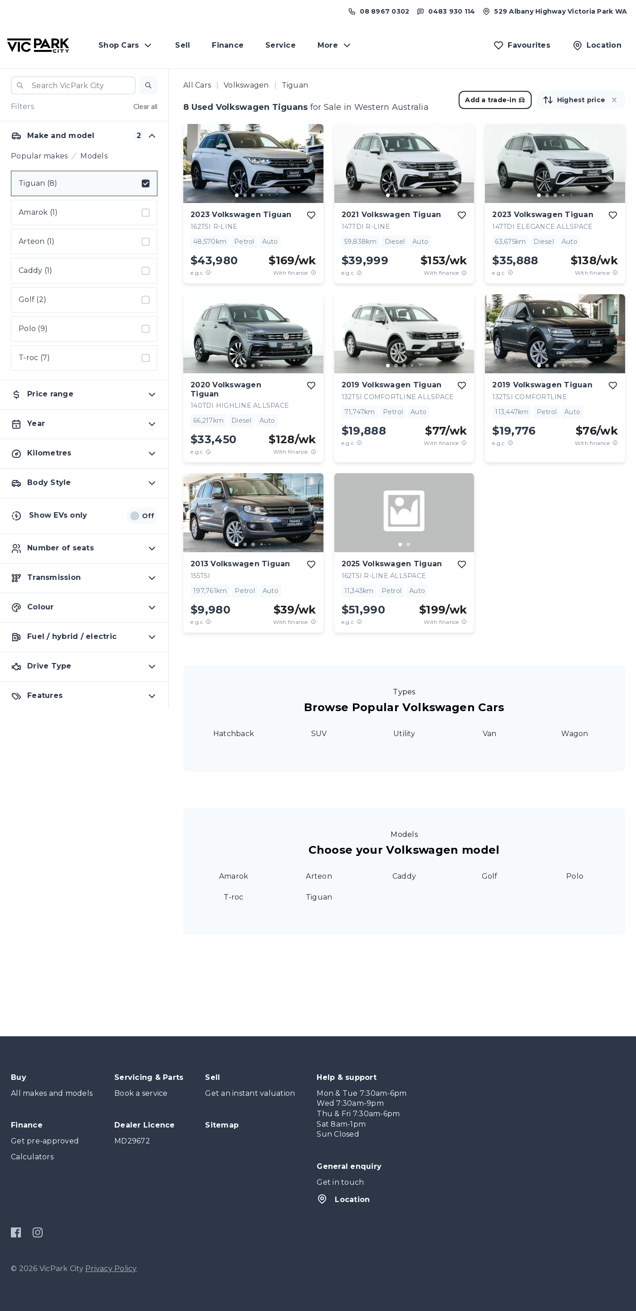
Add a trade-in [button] (495, 100)
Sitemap (222, 1125)
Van (490, 733)
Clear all (145, 107)
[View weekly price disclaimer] (313, 272)
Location (343, 1198)
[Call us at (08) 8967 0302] (378, 11)
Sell (182, 45)
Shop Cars (125, 45)
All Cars (197, 85)
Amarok (234, 876)
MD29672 (132, 1141)
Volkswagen (246, 85)
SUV (319, 733)
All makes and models (52, 1093)
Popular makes (39, 156)
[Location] (597, 45)
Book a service (141, 1093)
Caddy (404, 876)
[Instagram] (37, 1232)
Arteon (319, 876)
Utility (404, 733)
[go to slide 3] (253, 195)
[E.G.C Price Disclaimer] (208, 272)
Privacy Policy (111, 1268)
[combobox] (73, 85)
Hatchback (233, 733)
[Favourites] (522, 45)
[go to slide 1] (237, 195)
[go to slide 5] (269, 195)
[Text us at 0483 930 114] (446, 11)
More (335, 45)
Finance (228, 45)
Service (280, 45)
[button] (148, 85)
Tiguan (319, 897)
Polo (574, 876)
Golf (490, 876)
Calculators (32, 1157)
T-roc (233, 897)
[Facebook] (16, 1232)
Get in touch (340, 1182)
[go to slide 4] (261, 195)
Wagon (574, 733)
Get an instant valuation (250, 1093)
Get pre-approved (45, 1141)
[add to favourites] (311, 215)
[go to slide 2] (245, 195)
